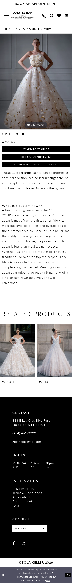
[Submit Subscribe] (43, 529)
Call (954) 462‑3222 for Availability (36, 165)
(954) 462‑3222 (24, 433)
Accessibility (22, 497)
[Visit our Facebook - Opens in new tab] (13, 543)
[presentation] (17, 351)
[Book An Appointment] (36, 3)
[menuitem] (6, 15)
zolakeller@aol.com (27, 442)
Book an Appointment (36, 157)
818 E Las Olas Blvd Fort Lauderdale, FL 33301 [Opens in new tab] (31, 423)
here (48, 580)
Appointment (22, 502)
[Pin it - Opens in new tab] (16, 133)
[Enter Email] (29, 529)
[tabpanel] (36, 81)
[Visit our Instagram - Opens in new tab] (23, 543)
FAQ (15, 506)
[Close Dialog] (3, 575)
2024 (48, 29)
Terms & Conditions (27, 493)
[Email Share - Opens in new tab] (23, 133)
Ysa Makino (29, 29)
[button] (6, 15)
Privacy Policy (23, 489)
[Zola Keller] (22, 15)
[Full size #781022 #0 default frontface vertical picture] (36, 81)
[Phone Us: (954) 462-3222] (44, 16)
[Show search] (51, 15)
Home (9, 29)
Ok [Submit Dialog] (68, 574)
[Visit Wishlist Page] (59, 15)
